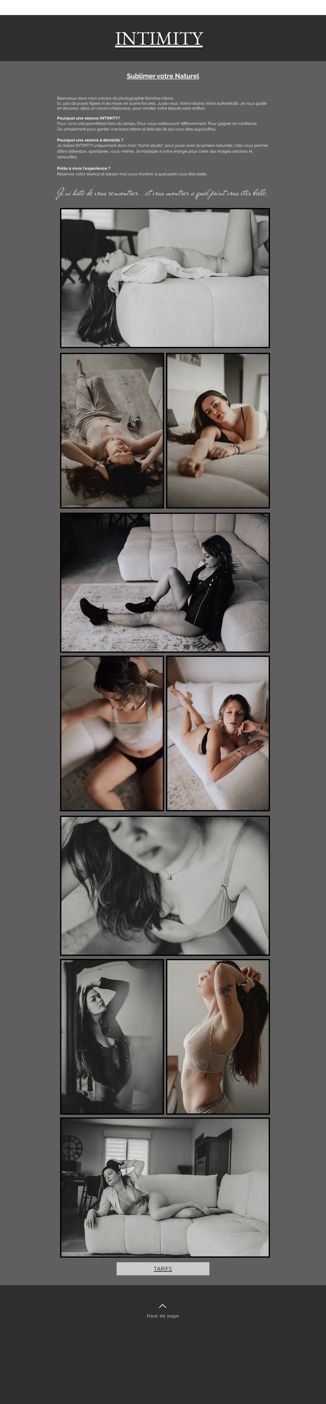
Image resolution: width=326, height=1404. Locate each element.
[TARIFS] (163, 1269)
